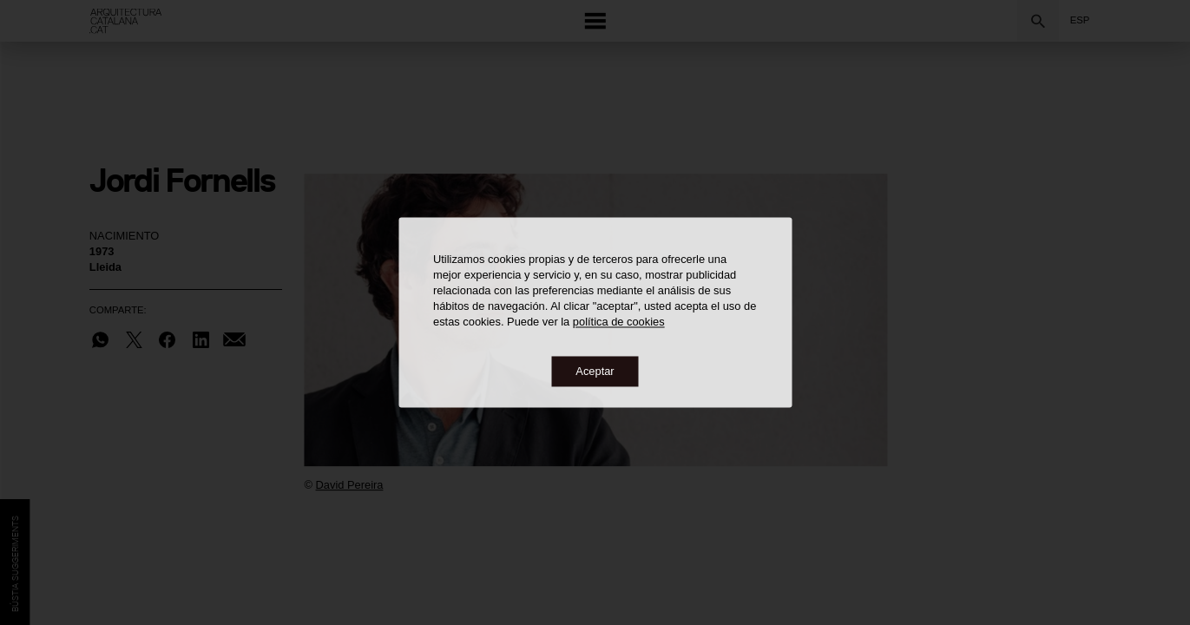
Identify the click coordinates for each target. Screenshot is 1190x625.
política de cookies (619, 322)
